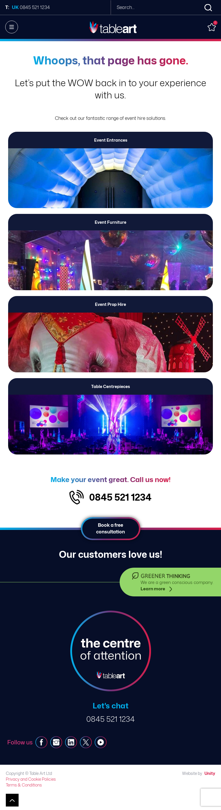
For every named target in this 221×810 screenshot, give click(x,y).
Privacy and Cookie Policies (31, 779)
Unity (209, 773)
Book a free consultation (110, 528)
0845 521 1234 (120, 497)
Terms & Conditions (24, 785)
